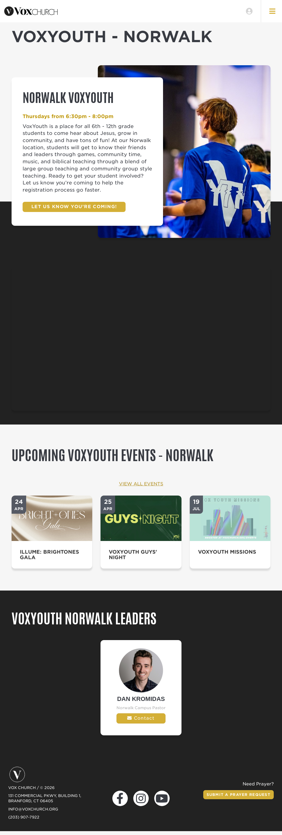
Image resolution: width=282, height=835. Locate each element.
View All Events (141, 487)
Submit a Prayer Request (236, 798)
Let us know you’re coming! (74, 210)
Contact (141, 722)
